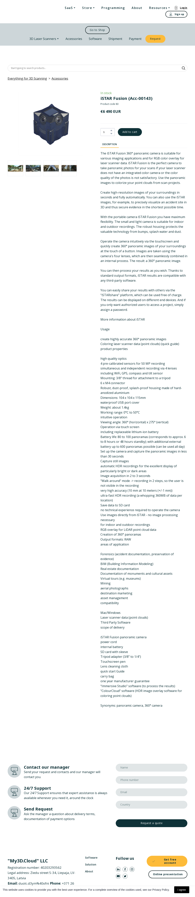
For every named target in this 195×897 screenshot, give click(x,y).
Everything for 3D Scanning (27, 78)
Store (87, 8)
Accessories (74, 39)
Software (95, 39)
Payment (135, 39)
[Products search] (97, 68)
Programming (113, 8)
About (137, 8)
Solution (90, 864)
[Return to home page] (23, 11)
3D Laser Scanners (42, 39)
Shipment (115, 39)
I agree (182, 889)
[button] (180, 7)
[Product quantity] (106, 132)
